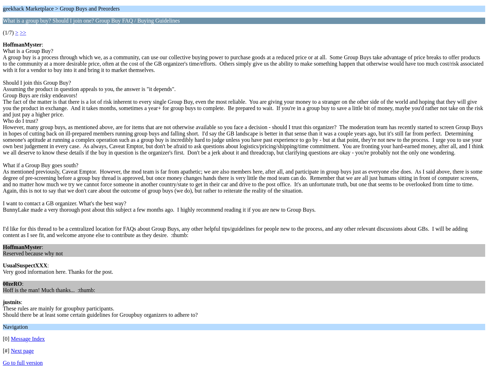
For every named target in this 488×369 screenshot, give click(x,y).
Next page (22, 351)
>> (23, 33)
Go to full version (23, 363)
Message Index (28, 339)
